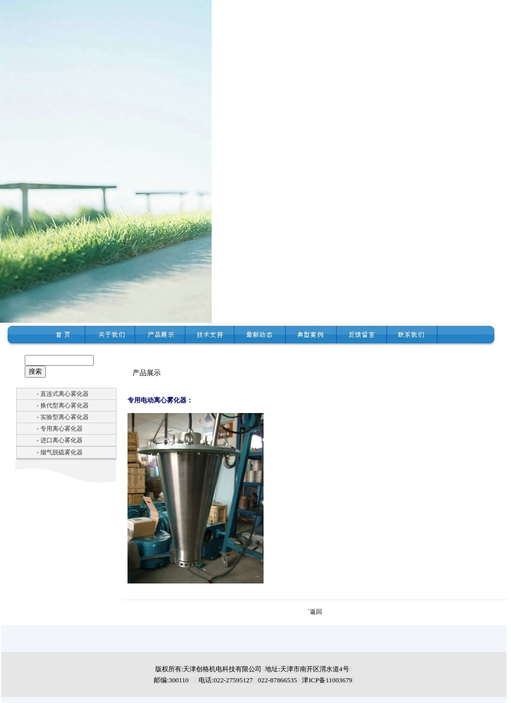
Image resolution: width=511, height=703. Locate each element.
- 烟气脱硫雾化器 (60, 452)
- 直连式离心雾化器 (63, 393)
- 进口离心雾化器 (60, 440)
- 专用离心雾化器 (60, 428)
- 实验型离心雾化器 (63, 417)
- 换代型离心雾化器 (63, 405)
